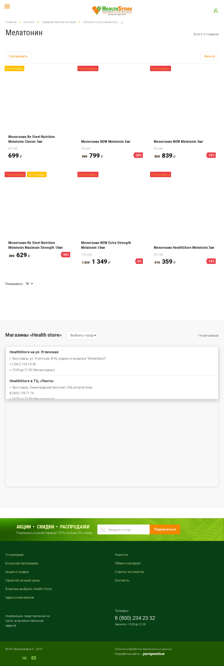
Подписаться (165, 529)
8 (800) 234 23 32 (135, 618)
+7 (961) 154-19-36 (23, 364)
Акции (23, 527)
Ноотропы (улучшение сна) (100, 22)
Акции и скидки (17, 572)
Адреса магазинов (19, 597)
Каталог (29, 22)
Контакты (122, 580)
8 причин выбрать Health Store (28, 589)
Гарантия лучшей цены (22, 580)
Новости (121, 555)
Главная (11, 22)
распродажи (74, 527)
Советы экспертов (129, 572)
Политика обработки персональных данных (143, 649)
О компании (14, 555)
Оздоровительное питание (59, 22)
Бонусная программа (21, 563)
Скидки (45, 527)
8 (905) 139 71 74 (22, 393)
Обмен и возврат (128, 563)
